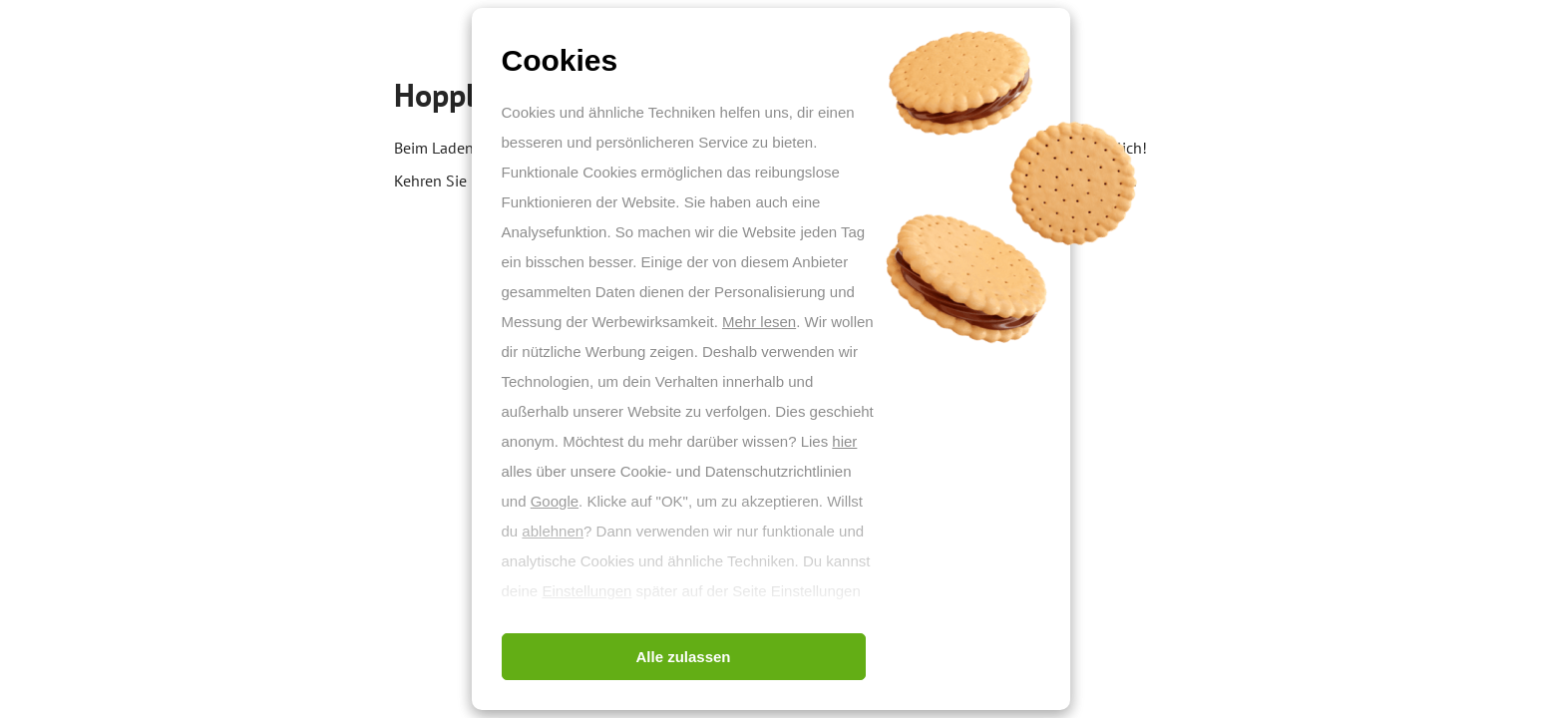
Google (554, 501)
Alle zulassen (682, 656)
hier (844, 441)
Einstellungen (586, 590)
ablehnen (552, 531)
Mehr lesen (759, 321)
